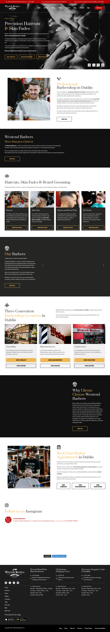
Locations (67, 8)
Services (46, 8)
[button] (43, 265)
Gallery (60, 8)
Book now (99, 8)
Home (39, 8)
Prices (53, 8)
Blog (88, 8)
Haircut (9, 210)
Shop (75, 8)
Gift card (81, 8)
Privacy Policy (88, 628)
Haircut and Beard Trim (67, 210)
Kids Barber (87, 210)
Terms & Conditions (100, 628)
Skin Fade (36, 210)
